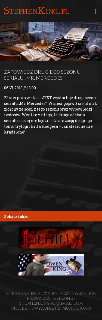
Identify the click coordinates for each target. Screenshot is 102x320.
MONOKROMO (76, 308)
